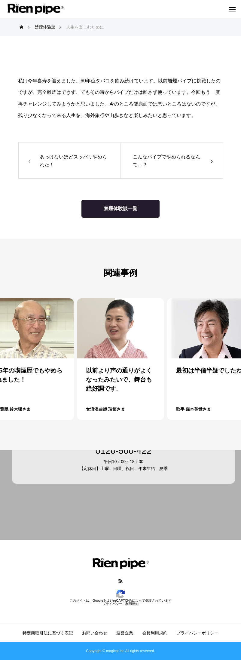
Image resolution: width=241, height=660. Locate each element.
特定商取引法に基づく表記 (48, 633)
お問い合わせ (94, 633)
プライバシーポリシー (197, 633)
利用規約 (132, 604)
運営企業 (124, 633)
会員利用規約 (154, 633)
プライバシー (112, 604)
